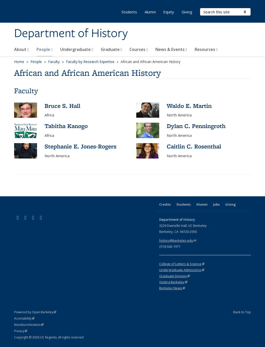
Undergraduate (76, 49)
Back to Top (242, 312)
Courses (138, 49)
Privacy (20, 331)
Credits (165, 204)
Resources (206, 49)
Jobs (216, 204)
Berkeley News (172, 288)
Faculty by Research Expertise (90, 61)
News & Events (171, 49)
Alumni (150, 11)
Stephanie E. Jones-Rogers (80, 146)
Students (129, 11)
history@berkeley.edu (177, 240)
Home (19, 61)
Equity (168, 11)
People (45, 49)
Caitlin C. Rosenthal (194, 146)
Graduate (111, 49)
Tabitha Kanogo (66, 126)
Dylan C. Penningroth (196, 126)
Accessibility (24, 318)
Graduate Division (174, 276)
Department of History (71, 33)
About (21, 49)
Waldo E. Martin (189, 106)
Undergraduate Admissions (181, 270)
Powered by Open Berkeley (35, 312)
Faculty (54, 61)
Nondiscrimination (29, 325)
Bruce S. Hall (62, 106)
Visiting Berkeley (173, 282)
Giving (187, 11)
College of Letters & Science (182, 264)
